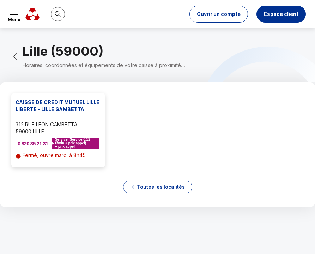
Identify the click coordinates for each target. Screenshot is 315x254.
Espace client (281, 14)
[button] (218, 14)
